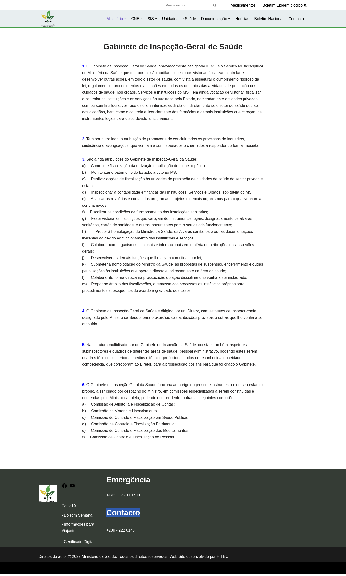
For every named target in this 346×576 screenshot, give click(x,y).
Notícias (242, 19)
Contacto (296, 19)
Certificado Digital (79, 544)
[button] (125, 19)
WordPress (81, 570)
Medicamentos (243, 5)
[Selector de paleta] (305, 5)
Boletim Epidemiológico (282, 5)
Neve (43, 570)
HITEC (222, 558)
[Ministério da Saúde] (48, 18)
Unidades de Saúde (179, 19)
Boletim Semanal (78, 517)
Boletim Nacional (268, 19)
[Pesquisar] (185, 5)
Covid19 (69, 508)
